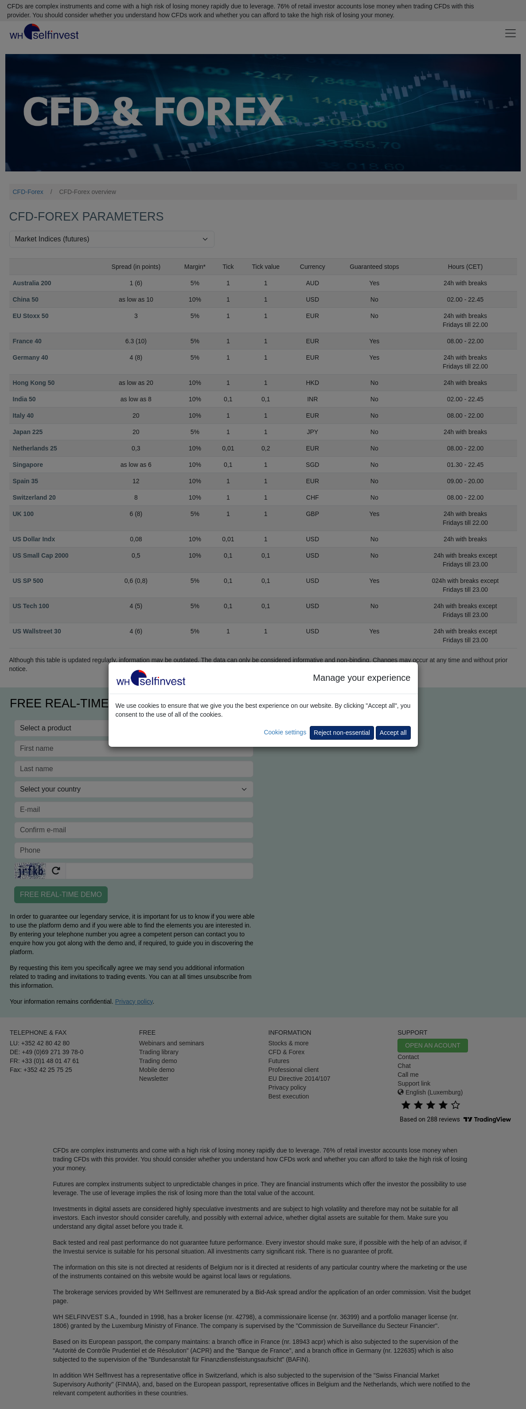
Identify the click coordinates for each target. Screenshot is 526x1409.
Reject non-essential (342, 732)
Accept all (393, 732)
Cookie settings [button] (285, 732)
